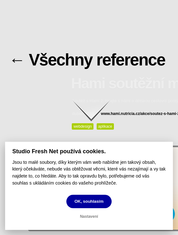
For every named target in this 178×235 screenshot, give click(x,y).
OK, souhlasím (88, 201)
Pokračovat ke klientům (94, 110)
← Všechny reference (87, 60)
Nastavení (89, 216)
